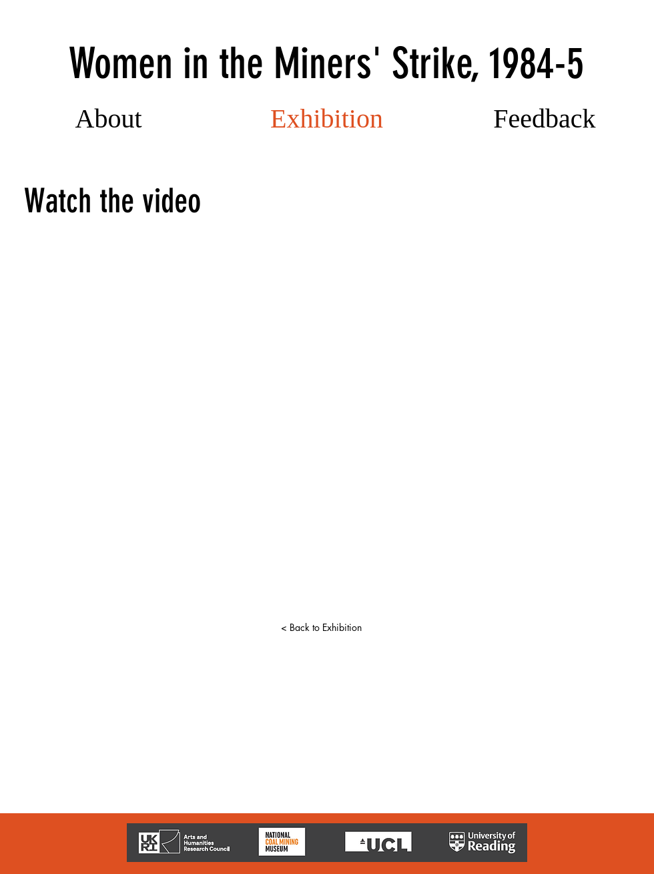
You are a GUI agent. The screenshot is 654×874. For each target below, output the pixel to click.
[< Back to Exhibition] (321, 627)
